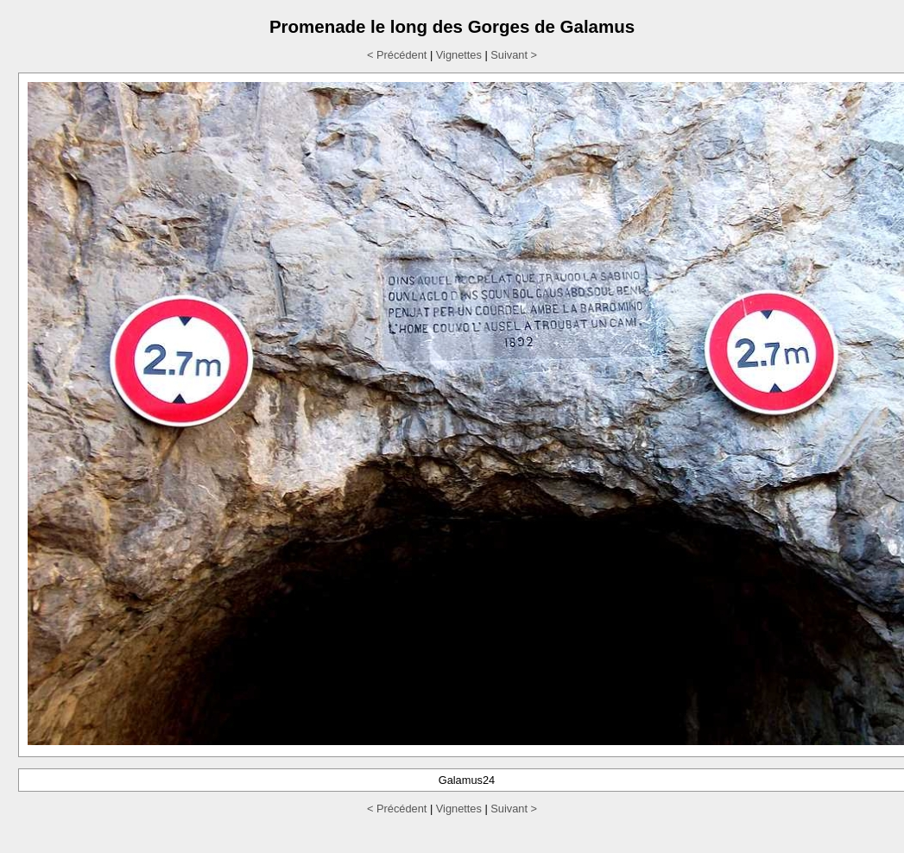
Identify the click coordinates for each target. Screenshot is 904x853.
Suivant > (513, 54)
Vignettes (459, 54)
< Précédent (397, 54)
